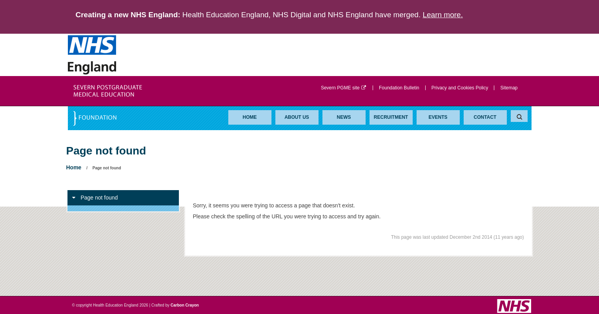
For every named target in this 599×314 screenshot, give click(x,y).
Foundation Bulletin (399, 88)
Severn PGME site (344, 88)
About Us (296, 117)
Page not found (95, 197)
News (344, 117)
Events (437, 117)
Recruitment (391, 117)
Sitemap (508, 88)
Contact (485, 117)
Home (250, 117)
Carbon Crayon (185, 305)
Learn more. (442, 15)
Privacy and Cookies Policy (459, 88)
